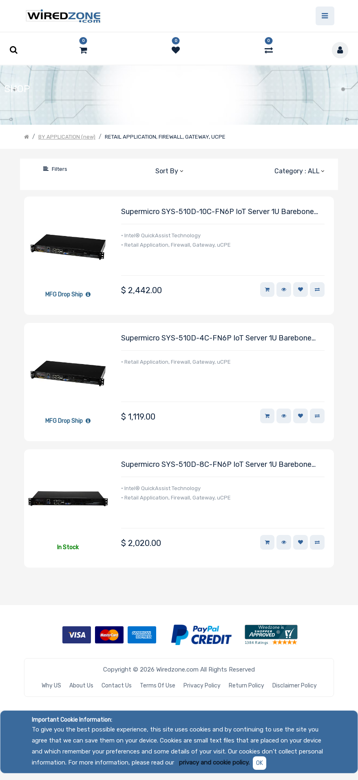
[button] (169, 170)
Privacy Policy (202, 685)
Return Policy (246, 685)
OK (259, 763)
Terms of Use (157, 685)
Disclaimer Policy (294, 685)
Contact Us (117, 685)
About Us (81, 685)
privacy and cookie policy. (214, 762)
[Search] (30, 169)
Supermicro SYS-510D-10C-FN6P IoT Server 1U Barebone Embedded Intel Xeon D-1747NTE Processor (217, 212)
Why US (51, 685)
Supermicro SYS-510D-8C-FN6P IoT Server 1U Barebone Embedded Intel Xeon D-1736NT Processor (216, 465)
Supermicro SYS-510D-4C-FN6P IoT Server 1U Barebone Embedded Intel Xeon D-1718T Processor (216, 339)
